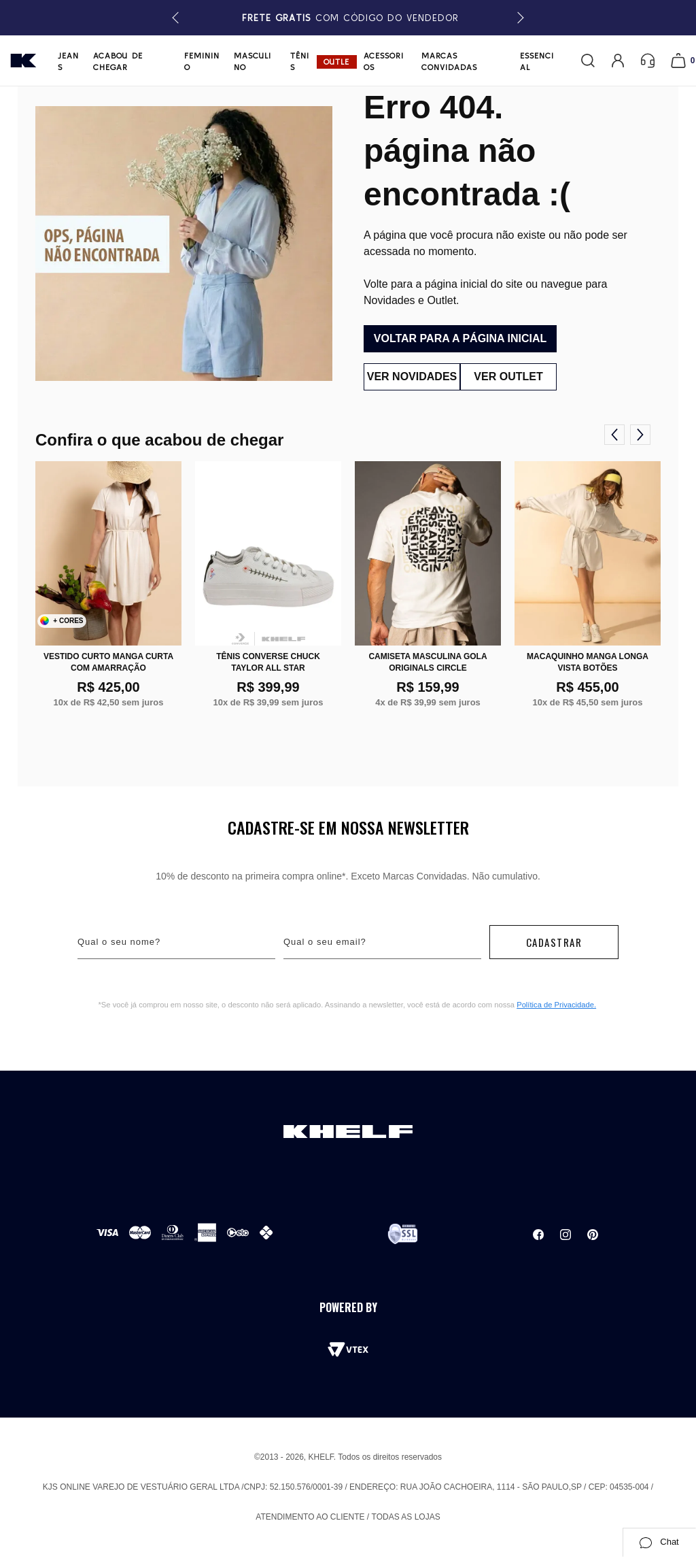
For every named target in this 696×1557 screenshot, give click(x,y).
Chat (659, 1542)
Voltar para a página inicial (460, 338)
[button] (518, 18)
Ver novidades (409, 376)
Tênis (299, 61)
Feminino (202, 61)
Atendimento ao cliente (310, 1517)
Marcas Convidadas (449, 61)
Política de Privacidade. (556, 1005)
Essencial (537, 61)
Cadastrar (554, 942)
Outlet (336, 63)
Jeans (68, 61)
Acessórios (384, 61)
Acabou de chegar (118, 61)
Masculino (252, 61)
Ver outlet (510, 376)
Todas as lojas (406, 1517)
